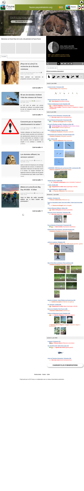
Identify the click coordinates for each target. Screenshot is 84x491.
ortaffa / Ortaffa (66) (53, 185)
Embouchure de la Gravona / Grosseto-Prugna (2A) (61, 134)
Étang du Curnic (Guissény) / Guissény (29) (59, 115)
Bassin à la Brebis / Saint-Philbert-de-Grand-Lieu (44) (61, 300)
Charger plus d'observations (65, 365)
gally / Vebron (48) (52, 139)
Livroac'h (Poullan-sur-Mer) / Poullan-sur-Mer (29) (60, 124)
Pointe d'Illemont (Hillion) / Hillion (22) (57, 208)
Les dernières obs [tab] (52, 68)
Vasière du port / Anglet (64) (55, 180)
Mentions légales (37, 374)
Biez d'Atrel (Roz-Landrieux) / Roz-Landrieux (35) (60, 263)
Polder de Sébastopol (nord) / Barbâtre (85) (59, 104)
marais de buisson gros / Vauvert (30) (57, 99)
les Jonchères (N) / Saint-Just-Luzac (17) (58, 345)
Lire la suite (38, 87)
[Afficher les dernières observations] (55, 71)
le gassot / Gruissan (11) (54, 341)
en (61, 7)
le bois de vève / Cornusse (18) (56, 87)
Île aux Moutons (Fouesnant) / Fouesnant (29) (59, 120)
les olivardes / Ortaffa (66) (54, 304)
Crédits (48, 374)
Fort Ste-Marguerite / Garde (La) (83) (57, 189)
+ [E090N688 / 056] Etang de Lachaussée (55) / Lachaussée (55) (64, 168)
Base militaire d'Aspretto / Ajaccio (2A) (58, 130)
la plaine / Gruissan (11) (54, 198)
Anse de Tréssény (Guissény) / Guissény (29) (59, 358)
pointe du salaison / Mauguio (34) (56, 242)
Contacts (44, 374)
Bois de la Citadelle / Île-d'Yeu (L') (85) (57, 309)
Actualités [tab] (4, 56)
